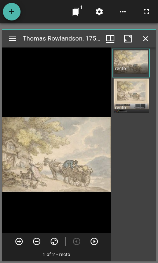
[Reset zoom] (54, 241)
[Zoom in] (19, 241)
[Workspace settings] (99, 11)
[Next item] (94, 241)
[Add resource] (12, 11)
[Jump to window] (76, 11)
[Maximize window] (128, 38)
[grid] (133, 154)
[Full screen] (146, 11)
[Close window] (145, 38)
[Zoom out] (36, 241)
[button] (131, 63)
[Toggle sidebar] (12, 38)
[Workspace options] (123, 11)
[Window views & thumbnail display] (110, 38)
